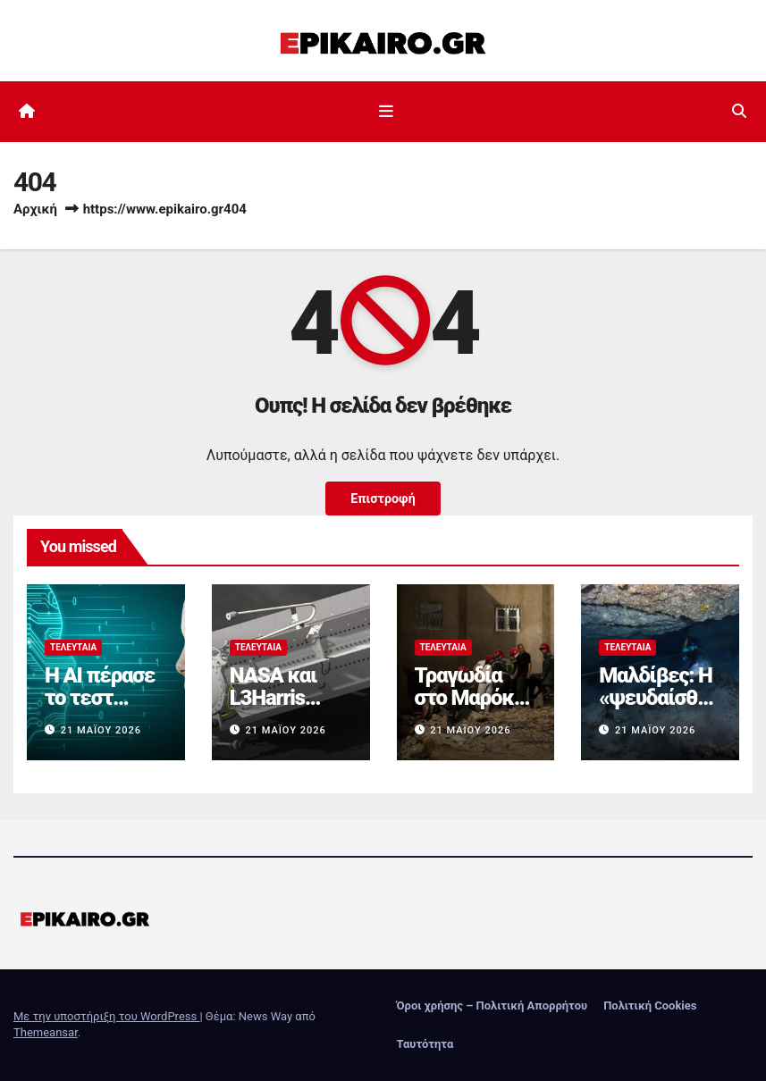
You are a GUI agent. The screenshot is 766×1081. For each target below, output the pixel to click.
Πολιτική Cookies (649, 1005)
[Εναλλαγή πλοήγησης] (386, 111)
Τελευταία (73, 647)
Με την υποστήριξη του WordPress (106, 1016)
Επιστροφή (383, 498)
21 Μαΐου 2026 (101, 730)
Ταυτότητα (425, 1044)
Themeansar (45, 1032)
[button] (739, 111)
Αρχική (35, 209)
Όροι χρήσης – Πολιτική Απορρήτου (492, 1005)
